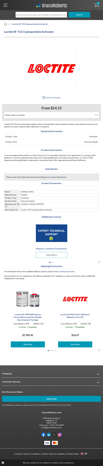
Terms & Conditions (40, 405)
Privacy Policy (66, 405)
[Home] (5, 24)
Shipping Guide (67, 271)
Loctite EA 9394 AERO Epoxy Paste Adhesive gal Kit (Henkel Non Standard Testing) (28, 317)
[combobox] (84, 453)
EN (84, 453)
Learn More (51, 255)
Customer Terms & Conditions (27, 454)
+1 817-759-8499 (56, 425)
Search (77, 14)
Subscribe (52, 398)
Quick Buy (27, 344)
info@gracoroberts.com (51, 427)
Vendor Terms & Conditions (54, 454)
